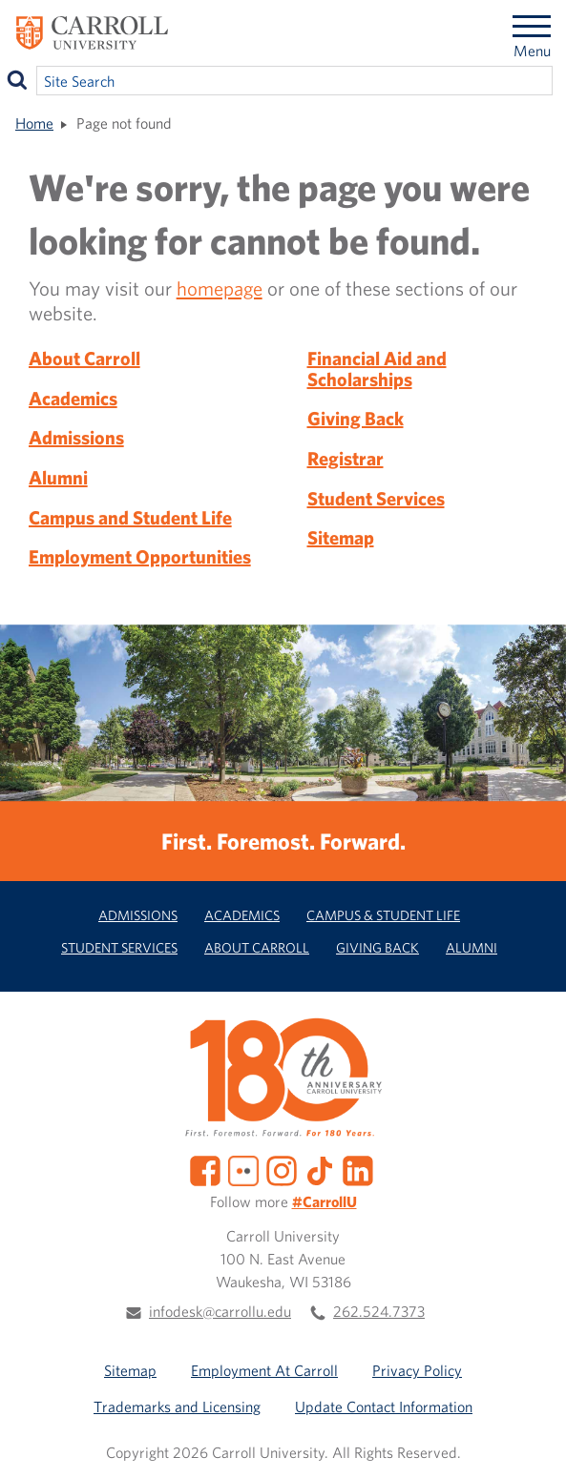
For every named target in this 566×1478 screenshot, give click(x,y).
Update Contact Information (383, 1406)
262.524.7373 (379, 1311)
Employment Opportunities (140, 556)
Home (34, 123)
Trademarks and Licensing (177, 1406)
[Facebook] (205, 1168)
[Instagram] (281, 1168)
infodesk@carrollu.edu (220, 1311)
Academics (73, 398)
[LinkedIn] (358, 1168)
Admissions (76, 437)
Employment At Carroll (264, 1370)
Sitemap (340, 537)
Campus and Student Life (130, 517)
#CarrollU (324, 1201)
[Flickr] (243, 1168)
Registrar (345, 458)
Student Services (376, 498)
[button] (531, 1443)
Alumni (58, 477)
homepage (219, 288)
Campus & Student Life (383, 915)
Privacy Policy (417, 1370)
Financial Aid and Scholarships (377, 368)
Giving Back (355, 418)
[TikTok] (319, 1168)
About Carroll (84, 358)
